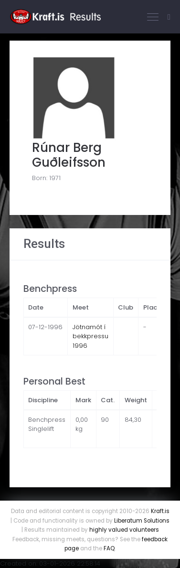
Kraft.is (160, 511)
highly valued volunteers (124, 530)
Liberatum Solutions (141, 521)
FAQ (109, 548)
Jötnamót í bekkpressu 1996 (90, 336)
